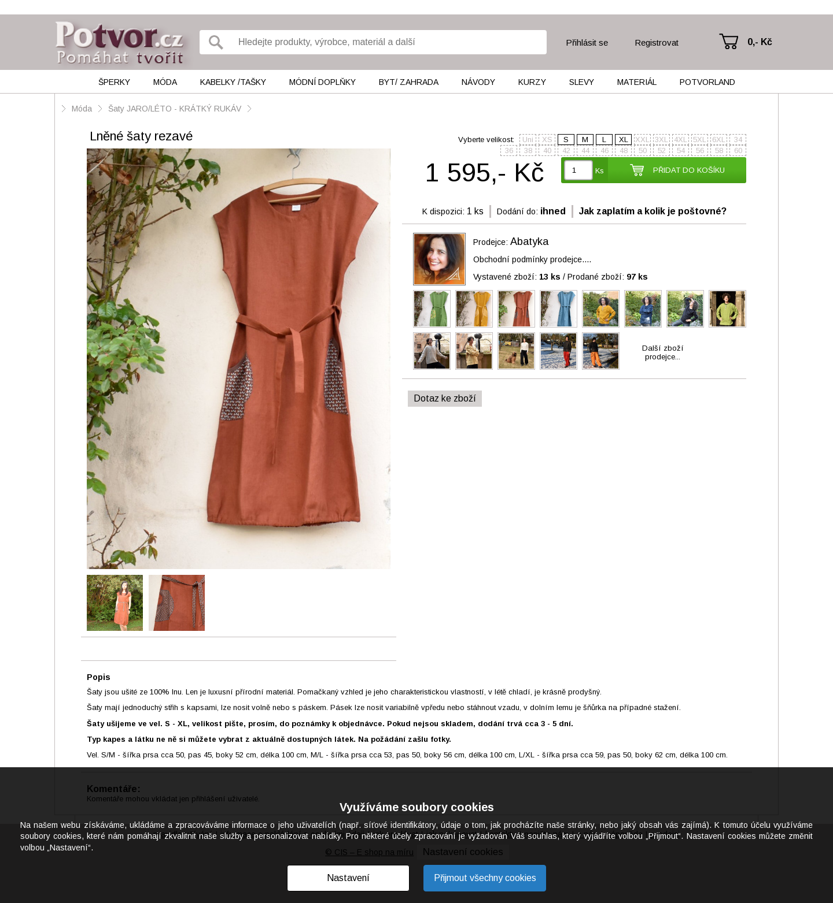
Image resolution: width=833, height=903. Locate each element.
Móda (165, 82)
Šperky (114, 82)
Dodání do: (517, 211)
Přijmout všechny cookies (485, 878)
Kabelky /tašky (233, 82)
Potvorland (707, 82)
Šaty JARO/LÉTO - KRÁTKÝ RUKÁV (174, 108)
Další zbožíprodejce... (663, 352)
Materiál (637, 82)
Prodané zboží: (607, 276)
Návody (478, 82)
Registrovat (657, 42)
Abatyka (529, 241)
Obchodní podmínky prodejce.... (532, 259)
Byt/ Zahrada (408, 82)
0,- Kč (759, 42)
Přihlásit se (587, 42)
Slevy (581, 82)
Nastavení (348, 878)
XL (623, 139)
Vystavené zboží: (517, 276)
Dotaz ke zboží (445, 398)
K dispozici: (443, 211)
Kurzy (532, 82)
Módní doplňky (322, 82)
